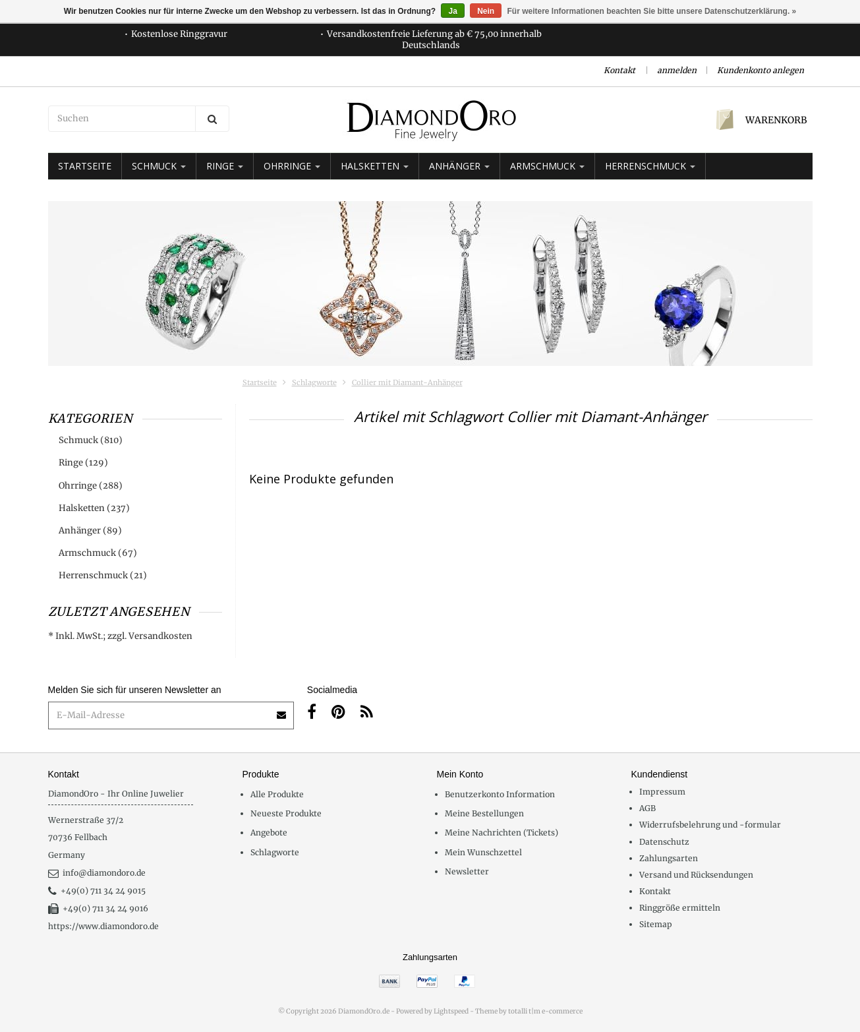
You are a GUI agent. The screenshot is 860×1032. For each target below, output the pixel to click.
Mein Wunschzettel (483, 852)
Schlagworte (314, 382)
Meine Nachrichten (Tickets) (501, 832)
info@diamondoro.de (97, 873)
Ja (452, 11)
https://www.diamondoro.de (103, 926)
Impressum (662, 792)
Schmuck (159, 166)
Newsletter (467, 871)
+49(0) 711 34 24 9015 (97, 890)
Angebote (268, 832)
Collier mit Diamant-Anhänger (407, 382)
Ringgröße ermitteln (679, 908)
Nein (485, 11)
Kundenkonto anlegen (760, 70)
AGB (647, 808)
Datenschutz (664, 842)
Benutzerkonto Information (500, 794)
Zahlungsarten (668, 858)
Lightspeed (451, 1011)
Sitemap (655, 924)
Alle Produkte (277, 794)
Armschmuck (547, 166)
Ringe (224, 166)
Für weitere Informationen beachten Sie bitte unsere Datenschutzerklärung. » (652, 11)
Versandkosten (160, 636)
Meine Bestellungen (484, 813)
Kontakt (619, 70)
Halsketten (375, 166)
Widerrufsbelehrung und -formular (710, 825)
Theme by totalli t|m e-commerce (529, 1011)
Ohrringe (292, 166)
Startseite (84, 166)
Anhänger (459, 166)
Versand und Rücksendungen (696, 875)
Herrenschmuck (650, 166)
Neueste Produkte (286, 813)
